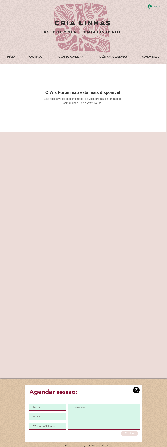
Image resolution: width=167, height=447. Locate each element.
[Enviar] (129, 433)
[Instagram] (136, 390)
